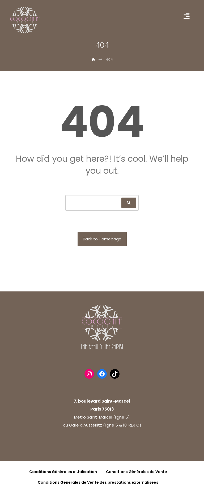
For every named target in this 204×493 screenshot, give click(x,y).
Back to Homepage (102, 239)
